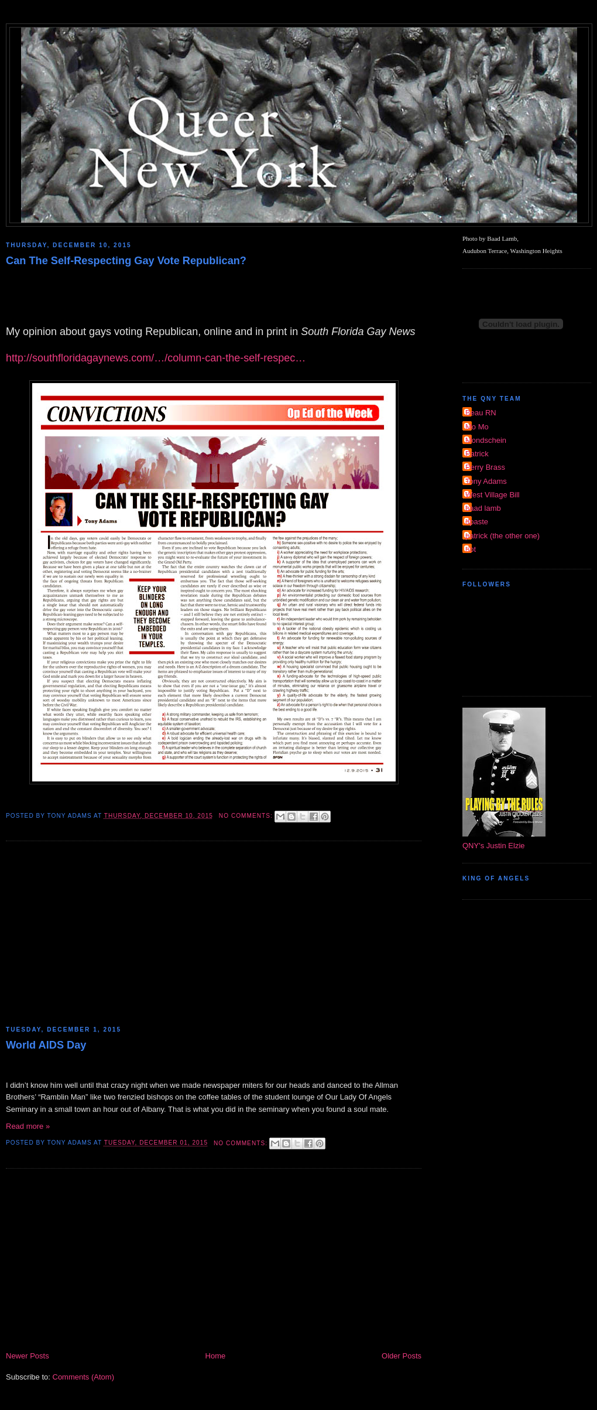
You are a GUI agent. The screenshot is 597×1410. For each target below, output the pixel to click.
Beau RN (480, 412)
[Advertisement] (213, 935)
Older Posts (401, 1355)
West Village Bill (492, 494)
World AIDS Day (46, 1045)
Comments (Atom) (83, 1377)
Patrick (477, 453)
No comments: (247, 815)
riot (470, 549)
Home (215, 1355)
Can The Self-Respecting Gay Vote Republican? (126, 261)
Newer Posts (27, 1355)
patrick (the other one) (502, 535)
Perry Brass (485, 467)
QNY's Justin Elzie (493, 845)
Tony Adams (486, 481)
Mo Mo (477, 426)
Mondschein (485, 440)
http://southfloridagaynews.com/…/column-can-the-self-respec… (156, 358)
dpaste (476, 521)
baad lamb (483, 508)
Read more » (28, 1126)
